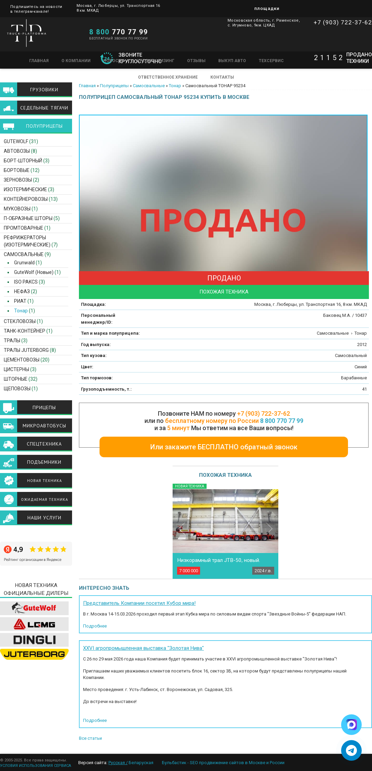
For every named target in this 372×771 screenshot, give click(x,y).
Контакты (222, 77)
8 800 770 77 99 (281, 420)
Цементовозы (21, 360)
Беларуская (141, 762)
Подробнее (95, 626)
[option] (224, 223)
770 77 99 (118, 32)
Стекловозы (20, 321)
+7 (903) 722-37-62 (343, 22)
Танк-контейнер (24, 331)
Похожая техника (223, 292)
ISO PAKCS (24, 282)
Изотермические (25, 189)
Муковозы (17, 208)
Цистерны (16, 369)
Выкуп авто (232, 60)
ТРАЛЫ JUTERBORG (26, 350)
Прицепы (44, 407)
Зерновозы (18, 180)
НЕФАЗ (20, 291)
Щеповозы (17, 388)
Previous (182, 528)
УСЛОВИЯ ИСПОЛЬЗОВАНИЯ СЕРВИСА (35, 765)
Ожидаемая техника (44, 499)
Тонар (175, 85)
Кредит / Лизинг (155, 60)
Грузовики (44, 90)
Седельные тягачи (44, 108)
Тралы (12, 340)
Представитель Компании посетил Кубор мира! (139, 603)
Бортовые (17, 170)
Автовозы (17, 151)
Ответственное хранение (168, 77)
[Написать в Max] (351, 724)
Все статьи (90, 738)
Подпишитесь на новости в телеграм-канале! (36, 8)
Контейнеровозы (26, 199)
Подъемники (44, 462)
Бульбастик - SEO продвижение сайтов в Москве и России (223, 762)
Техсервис (271, 60)
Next (269, 528)
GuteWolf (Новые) (31, 272)
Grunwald (22, 262)
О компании (76, 60)
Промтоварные (23, 228)
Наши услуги (44, 518)
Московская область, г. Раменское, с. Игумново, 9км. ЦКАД (264, 22)
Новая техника (44, 480)
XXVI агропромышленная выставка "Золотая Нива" (143, 648)
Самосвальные (149, 85)
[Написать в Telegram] (351, 750)
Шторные (15, 379)
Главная (39, 60)
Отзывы (196, 60)
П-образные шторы (28, 218)
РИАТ (18, 301)
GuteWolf (16, 141)
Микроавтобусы (44, 426)
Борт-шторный (23, 160)
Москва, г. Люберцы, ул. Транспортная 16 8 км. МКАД (118, 8)
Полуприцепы (114, 85)
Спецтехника (44, 444)
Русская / (118, 762)
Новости (113, 60)
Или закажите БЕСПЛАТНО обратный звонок (224, 447)
